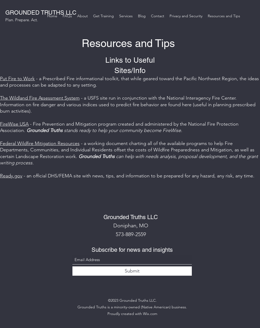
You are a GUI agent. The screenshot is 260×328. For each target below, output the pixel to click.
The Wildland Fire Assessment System (40, 98)
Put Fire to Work (17, 79)
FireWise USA (14, 124)
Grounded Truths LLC (130, 217)
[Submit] (132, 271)
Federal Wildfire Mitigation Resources (40, 143)
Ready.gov (11, 176)
